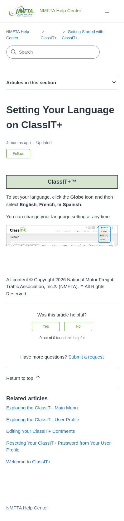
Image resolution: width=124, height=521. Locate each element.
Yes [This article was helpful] (46, 326)
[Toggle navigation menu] (107, 11)
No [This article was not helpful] (78, 326)
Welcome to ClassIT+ (28, 461)
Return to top (23, 377)
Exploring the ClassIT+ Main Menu (42, 407)
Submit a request (85, 356)
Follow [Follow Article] (18, 154)
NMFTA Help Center (27, 507)
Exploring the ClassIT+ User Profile (42, 419)
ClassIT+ (49, 38)
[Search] (53, 52)
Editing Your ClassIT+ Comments (40, 431)
